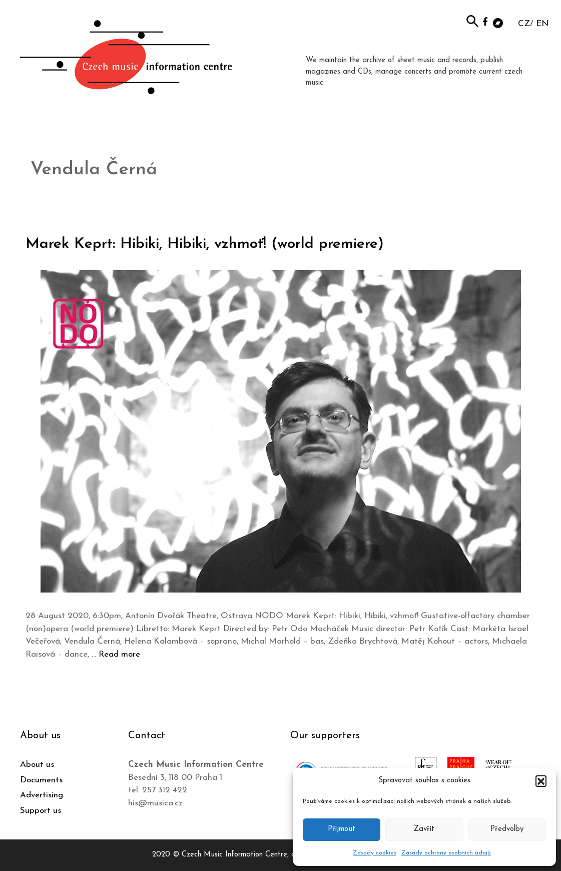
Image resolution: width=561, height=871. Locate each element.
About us (37, 764)
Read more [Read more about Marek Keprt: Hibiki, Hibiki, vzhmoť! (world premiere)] (119, 654)
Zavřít (424, 829)
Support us (40, 810)
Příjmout (341, 829)
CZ (524, 24)
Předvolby (506, 829)
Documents (41, 780)
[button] (541, 781)
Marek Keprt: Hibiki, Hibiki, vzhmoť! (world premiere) (205, 244)
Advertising (41, 795)
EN (542, 24)
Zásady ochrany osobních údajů (446, 853)
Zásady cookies (374, 853)
